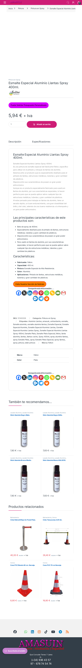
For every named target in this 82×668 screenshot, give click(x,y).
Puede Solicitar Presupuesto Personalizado (28, 105)
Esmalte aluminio (20, 324)
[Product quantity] (17, 124)
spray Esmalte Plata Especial (42, 340)
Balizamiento (14, 517)
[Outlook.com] (35, 298)
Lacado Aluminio (15, 413)
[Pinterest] (41, 293)
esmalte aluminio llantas (37, 324)
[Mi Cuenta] (73, 2)
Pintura (21, 8)
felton (58, 333)
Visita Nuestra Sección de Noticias (29, 284)
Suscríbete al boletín (15, 651)
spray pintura (18, 343)
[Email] (57, 293)
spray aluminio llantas (59, 336)
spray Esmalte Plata (21, 340)
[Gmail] (63, 293)
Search (68, 2)
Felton (50, 343)
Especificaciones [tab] (41, 142)
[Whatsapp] (46, 293)
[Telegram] (41, 298)
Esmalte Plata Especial (46, 333)
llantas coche (32, 336)
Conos (54, 517)
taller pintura (30, 343)
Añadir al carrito (44, 124)
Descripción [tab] (15, 142)
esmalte (64, 321)
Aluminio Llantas (35, 321)
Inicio (11, 8)
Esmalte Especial (54, 324)
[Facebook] (18, 293)
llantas (23, 336)
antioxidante (55, 321)
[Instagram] (35, 293)
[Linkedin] (29, 293)
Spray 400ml (44, 336)
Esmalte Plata (30, 333)
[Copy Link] (52, 293)
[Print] (46, 298)
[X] (24, 293)
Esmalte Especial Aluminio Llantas (41, 327)
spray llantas (59, 340)
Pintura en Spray (37, 8)
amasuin (46, 321)
